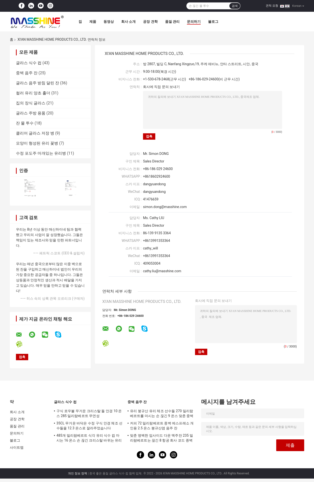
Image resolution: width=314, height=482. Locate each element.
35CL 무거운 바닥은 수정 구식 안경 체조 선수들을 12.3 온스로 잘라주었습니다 (89, 425)
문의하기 (194, 22)
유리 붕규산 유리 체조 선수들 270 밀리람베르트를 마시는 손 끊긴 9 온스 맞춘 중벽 (162, 413)
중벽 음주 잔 (27, 73)
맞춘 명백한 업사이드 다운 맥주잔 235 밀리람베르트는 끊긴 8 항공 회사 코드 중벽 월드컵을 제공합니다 (161, 438)
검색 (235, 6)
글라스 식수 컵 (28, 63)
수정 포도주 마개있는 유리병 (41, 153)
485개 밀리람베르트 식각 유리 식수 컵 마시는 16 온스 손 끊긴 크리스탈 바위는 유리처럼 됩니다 (89, 438)
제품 (92, 22)
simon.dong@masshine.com (165, 207)
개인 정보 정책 (77, 473)
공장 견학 (150, 22)
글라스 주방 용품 (30, 113)
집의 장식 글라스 (30, 103)
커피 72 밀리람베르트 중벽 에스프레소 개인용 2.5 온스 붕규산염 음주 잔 (162, 425)
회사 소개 (128, 22)
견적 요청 (272, 5)
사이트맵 (17, 447)
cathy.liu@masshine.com (162, 271)
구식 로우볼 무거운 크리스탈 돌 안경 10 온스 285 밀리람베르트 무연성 (89, 413)
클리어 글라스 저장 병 (35, 133)
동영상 (109, 22)
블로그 (213, 22)
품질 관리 (172, 22)
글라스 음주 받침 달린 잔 (37, 83)
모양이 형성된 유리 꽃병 (37, 143)
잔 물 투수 (25, 123)
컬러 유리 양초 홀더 (33, 93)
